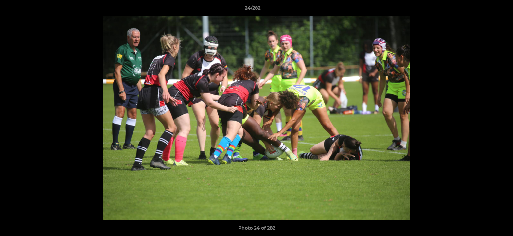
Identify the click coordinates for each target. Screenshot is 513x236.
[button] (485, 9)
